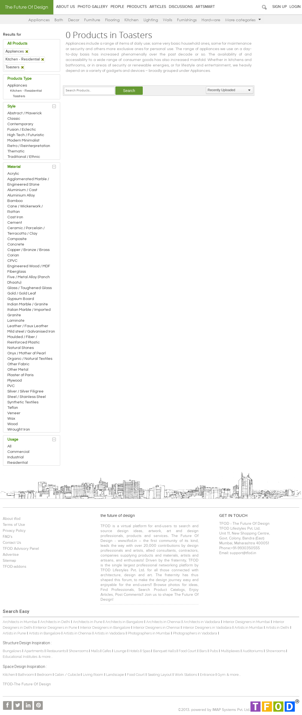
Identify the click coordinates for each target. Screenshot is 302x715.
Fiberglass (16, 272)
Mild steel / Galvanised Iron (31, 331)
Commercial (18, 452)
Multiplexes (230, 651)
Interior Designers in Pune (56, 627)
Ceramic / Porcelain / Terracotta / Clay (26, 230)
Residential (17, 463)
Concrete (15, 244)
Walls (167, 19)
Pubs (214, 651)
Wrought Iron (18, 429)
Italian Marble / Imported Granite (29, 312)
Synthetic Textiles (22, 402)
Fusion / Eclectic (21, 129)
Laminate (16, 321)
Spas (146, 651)
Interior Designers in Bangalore (105, 627)
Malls (95, 651)
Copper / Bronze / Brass (28, 250)
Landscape (115, 675)
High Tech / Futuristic (25, 135)
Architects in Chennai (163, 622)
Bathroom (26, 675)
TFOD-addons (14, 567)
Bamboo (15, 201)
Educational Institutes (20, 657)
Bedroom (45, 675)
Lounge (120, 651)
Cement (14, 223)
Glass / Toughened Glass (29, 288)
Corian (13, 255)
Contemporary (20, 124)
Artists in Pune (14, 633)
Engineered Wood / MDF (28, 266)
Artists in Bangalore (44, 633)
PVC (11, 386)
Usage (12, 439)
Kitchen (131, 19)
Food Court (187, 651)
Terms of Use (14, 525)
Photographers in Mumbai (149, 633)
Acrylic (13, 174)
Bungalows (12, 651)
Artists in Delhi (277, 627)
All (9, 446)
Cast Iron (15, 217)
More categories (243, 19)
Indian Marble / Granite (27, 304)
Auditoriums (253, 651)
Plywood (14, 380)
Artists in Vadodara (109, 633)
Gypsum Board (20, 299)
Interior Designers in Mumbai (246, 622)
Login (295, 7)
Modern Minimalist (23, 140)
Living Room (93, 675)
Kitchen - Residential (26, 91)
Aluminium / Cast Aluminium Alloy (22, 192)
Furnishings (187, 19)
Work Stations (186, 675)
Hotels (134, 651)
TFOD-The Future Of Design (27, 684)
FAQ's (8, 537)
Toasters (19, 96)
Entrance (207, 675)
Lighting (151, 19)
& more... (45, 657)
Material (13, 167)
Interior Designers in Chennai (156, 627)
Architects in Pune (87, 622)
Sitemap (9, 561)
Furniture (92, 19)
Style (11, 106)
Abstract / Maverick (24, 113)
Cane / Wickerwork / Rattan (25, 209)
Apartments (34, 651)
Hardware (211, 19)
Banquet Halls (165, 651)
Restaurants (57, 651)
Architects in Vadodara (202, 622)
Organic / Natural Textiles (29, 359)
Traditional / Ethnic (23, 157)
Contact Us (12, 543)
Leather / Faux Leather (27, 326)
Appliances (39, 19)
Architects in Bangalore (124, 622)
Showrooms (79, 651)
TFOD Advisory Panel (21, 549)
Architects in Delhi (55, 622)
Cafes (106, 651)
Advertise (11, 555)
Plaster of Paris (20, 375)
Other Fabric (18, 364)
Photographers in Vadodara (195, 633)
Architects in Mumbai (20, 622)
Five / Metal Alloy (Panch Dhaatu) (28, 279)
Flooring (112, 19)
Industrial (15, 457)
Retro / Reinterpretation (28, 146)
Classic (13, 119)
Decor (73, 19)
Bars (203, 651)
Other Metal (17, 370)
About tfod (11, 519)
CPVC (12, 261)
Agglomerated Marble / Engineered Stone (28, 181)
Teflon (12, 408)
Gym (221, 675)
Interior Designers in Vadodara (207, 627)
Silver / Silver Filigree (25, 391)
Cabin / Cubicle (68, 675)
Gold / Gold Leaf (21, 293)
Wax (11, 419)
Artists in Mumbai (248, 627)
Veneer (13, 413)
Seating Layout (160, 675)
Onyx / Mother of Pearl (26, 353)
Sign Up (279, 7)
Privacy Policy (14, 531)
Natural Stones (20, 348)
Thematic (16, 151)
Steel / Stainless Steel (26, 397)
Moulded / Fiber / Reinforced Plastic (23, 339)
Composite (17, 239)
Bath (58, 19)
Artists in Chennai (77, 633)
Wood (12, 424)
